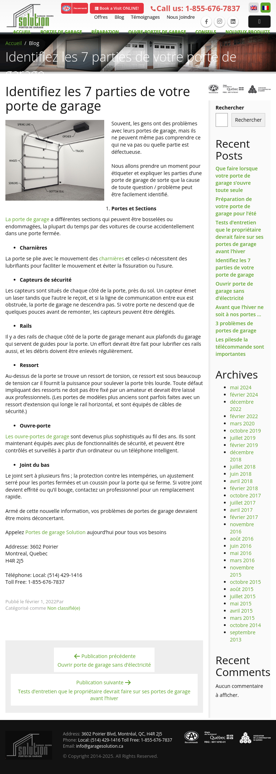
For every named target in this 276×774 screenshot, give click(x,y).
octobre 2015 (245, 581)
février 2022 (244, 416)
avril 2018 (241, 481)
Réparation (105, 32)
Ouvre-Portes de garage (157, 32)
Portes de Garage (61, 32)
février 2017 (244, 517)
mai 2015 (241, 603)
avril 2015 (241, 610)
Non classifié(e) (63, 608)
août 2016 (241, 538)
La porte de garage (27, 219)
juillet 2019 (243, 437)
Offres (100, 17)
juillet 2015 (243, 596)
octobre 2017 (245, 495)
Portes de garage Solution (56, 532)
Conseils (206, 32)
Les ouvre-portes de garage (37, 436)
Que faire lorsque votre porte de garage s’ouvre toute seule (237, 179)
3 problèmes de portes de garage (236, 327)
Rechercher (230, 107)
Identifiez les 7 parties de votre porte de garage (235, 267)
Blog (118, 17)
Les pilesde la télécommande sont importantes (240, 346)
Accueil (22, 32)
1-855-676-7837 (195, 8)
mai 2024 (241, 387)
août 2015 (241, 589)
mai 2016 (241, 553)
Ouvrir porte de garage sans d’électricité (234, 290)
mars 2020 (242, 423)
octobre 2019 (245, 430)
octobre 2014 (245, 625)
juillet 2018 (243, 466)
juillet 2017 (243, 502)
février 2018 (244, 488)
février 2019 (244, 445)
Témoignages (144, 17)
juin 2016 (241, 545)
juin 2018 (241, 473)
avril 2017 (241, 509)
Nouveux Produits (247, 32)
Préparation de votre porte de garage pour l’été (236, 206)
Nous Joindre (180, 17)
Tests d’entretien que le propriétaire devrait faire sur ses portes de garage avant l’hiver (239, 237)
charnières (112, 258)
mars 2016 (242, 560)
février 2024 (244, 394)
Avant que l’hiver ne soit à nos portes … (240, 311)
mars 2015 (242, 617)
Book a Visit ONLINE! (117, 8)
